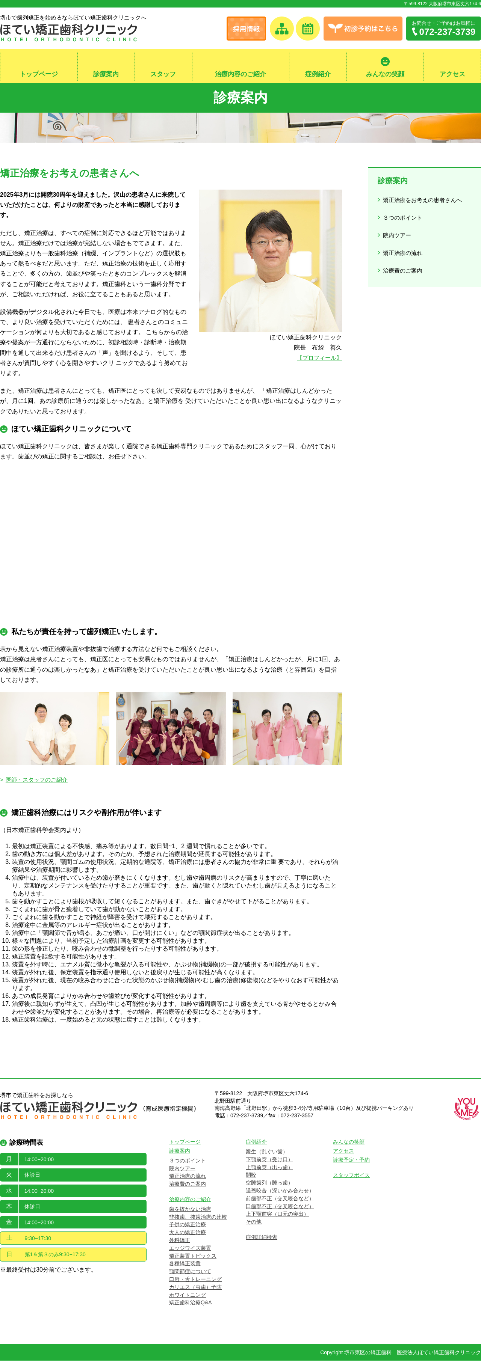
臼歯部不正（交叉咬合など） (280, 1207)
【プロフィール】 (318, 358)
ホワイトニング (187, 1295)
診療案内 (106, 74)
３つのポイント (404, 214)
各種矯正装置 (185, 1264)
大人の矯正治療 (187, 1233)
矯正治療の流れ (404, 245)
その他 (254, 1222)
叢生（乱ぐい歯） (267, 1152)
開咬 (251, 1176)
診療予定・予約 (351, 1160)
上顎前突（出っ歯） (269, 1168)
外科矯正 (179, 1240)
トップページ (39, 74)
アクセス (452, 74)
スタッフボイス (351, 1176)
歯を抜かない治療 (190, 1209)
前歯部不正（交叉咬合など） (280, 1199)
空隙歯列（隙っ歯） (269, 1183)
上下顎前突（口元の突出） (277, 1215)
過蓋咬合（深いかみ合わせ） (280, 1191)
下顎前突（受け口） (269, 1160)
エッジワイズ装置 (190, 1248)
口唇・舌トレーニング (195, 1280)
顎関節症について (190, 1272)
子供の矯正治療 (187, 1225)
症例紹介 (318, 74)
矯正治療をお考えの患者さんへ (425, 199)
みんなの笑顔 (385, 74)
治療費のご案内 (404, 261)
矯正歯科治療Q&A (190, 1303)
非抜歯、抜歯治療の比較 (198, 1217)
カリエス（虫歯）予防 (195, 1287)
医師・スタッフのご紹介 (39, 780)
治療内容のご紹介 (240, 74)
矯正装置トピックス (192, 1256)
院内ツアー (398, 230)
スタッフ (163, 74)
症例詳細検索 (261, 1237)
